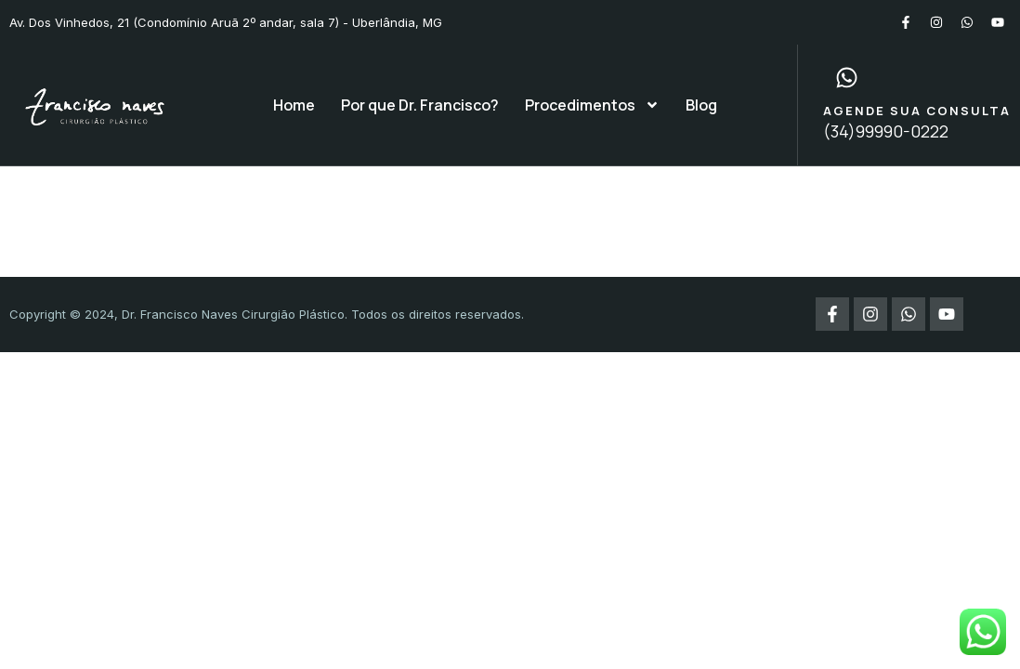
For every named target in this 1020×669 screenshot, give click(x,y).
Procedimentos (592, 105)
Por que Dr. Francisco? (420, 105)
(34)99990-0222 (885, 131)
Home (294, 105)
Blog (701, 105)
